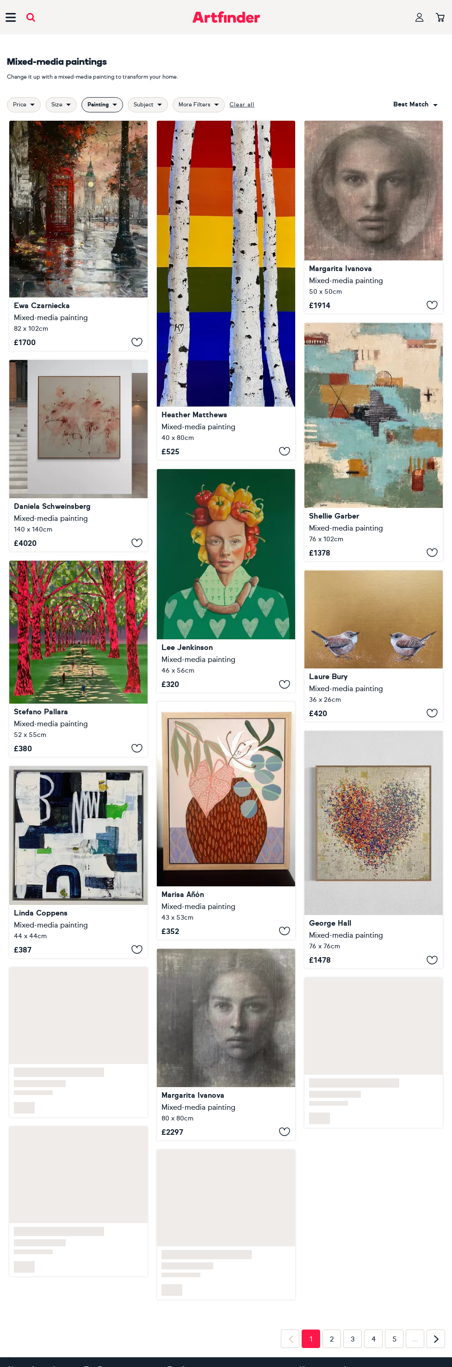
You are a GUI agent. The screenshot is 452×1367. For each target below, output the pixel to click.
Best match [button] (410, 104)
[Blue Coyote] (373, 442)
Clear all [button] (241, 104)
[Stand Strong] (226, 290)
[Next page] (436, 1339)
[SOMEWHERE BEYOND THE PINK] (78, 455)
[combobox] (415, 104)
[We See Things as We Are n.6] (78, 659)
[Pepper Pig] (226, 581)
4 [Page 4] (374, 1339)
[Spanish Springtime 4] (226, 821)
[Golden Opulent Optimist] (373, 850)
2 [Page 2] (332, 1339)
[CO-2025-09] (78, 862)
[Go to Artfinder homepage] (226, 17)
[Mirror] (373, 217)
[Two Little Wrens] (373, 646)
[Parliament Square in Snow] (78, 236)
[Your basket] (440, 18)
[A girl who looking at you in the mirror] (226, 1044)
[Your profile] (419, 17)
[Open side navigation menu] (10, 17)
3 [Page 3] (353, 1339)
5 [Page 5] (394, 1339)
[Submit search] (31, 17)
